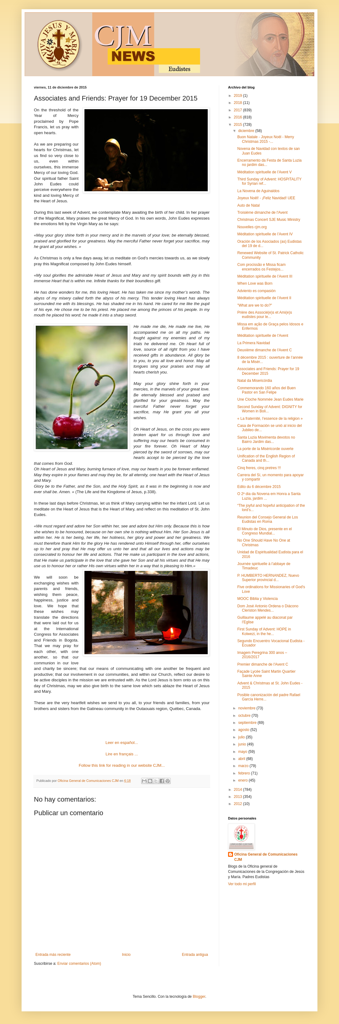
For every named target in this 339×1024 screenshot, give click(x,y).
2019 (238, 95)
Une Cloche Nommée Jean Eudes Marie (270, 399)
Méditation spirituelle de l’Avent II (264, 298)
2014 (238, 789)
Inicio (126, 954)
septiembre (248, 723)
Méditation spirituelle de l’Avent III (264, 276)
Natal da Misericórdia (254, 380)
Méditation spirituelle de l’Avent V (264, 172)
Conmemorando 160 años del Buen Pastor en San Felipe (266, 390)
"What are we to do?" (254, 305)
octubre (244, 715)
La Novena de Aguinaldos (258, 191)
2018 (238, 103)
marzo (244, 766)
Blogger (199, 996)
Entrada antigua (195, 954)
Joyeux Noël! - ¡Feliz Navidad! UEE (266, 198)
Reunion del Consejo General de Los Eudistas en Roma (267, 519)
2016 (238, 117)
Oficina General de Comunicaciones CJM (265, 857)
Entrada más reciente (53, 954)
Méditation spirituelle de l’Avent (262, 335)
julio (242, 737)
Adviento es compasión (256, 291)
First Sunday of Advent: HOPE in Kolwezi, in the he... (264, 631)
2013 (238, 797)
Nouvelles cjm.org (252, 227)
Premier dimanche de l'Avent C (262, 664)
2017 (238, 110)
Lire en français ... (122, 754)
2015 (238, 124)
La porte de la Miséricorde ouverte (265, 449)
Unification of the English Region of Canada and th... (266, 458)
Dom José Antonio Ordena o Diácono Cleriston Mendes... (267, 608)
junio (242, 744)
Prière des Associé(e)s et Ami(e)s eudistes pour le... (264, 314)
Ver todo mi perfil (242, 884)
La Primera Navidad (253, 343)
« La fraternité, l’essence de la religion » (270, 418)
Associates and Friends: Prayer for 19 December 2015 (268, 371)
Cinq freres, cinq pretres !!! (259, 468)
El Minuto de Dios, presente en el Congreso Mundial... (264, 531)
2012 (238, 804)
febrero (244, 773)
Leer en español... (121, 742)
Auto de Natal (248, 205)
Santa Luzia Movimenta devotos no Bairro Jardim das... (266, 439)
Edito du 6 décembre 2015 (259, 487)
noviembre (247, 708)
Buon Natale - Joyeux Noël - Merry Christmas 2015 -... (265, 139)
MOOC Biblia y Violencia (257, 599)
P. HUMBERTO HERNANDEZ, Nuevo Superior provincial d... (268, 577)
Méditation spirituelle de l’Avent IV (265, 234)
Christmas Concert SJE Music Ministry (268, 219)
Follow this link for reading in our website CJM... (122, 765)
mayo (243, 751)
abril (242, 759)
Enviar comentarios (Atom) (79, 963)
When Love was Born (254, 283)
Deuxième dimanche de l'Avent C (264, 350)
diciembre (246, 131)
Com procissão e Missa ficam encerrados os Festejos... (261, 266)
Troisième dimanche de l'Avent (262, 212)
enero (243, 780)
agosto (244, 730)
